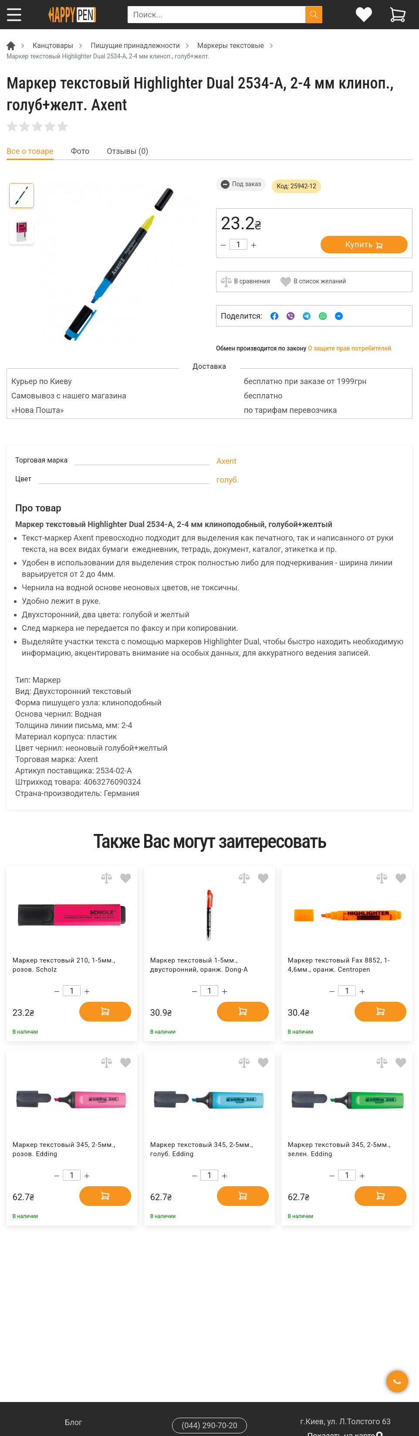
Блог (73, 1422)
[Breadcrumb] (11, 45)
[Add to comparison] (106, 878)
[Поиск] (313, 14)
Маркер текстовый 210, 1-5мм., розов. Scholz (64, 964)
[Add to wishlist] (125, 878)
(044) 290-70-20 (209, 1425)
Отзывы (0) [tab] (127, 151)
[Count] (238, 244)
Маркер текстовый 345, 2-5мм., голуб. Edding (201, 1149)
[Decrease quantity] (223, 245)
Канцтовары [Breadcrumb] (53, 45)
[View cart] (397, 14)
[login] (363, 14)
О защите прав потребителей (350, 348)
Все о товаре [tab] (30, 151)
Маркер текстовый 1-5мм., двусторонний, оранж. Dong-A (199, 964)
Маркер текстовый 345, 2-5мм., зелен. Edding (339, 1149)
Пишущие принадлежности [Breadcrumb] (135, 45)
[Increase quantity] (253, 245)
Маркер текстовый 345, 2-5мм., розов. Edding (64, 1149)
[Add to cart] (105, 1011)
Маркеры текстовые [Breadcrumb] (230, 45)
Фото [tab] (80, 151)
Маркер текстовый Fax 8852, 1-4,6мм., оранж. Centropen (339, 964)
